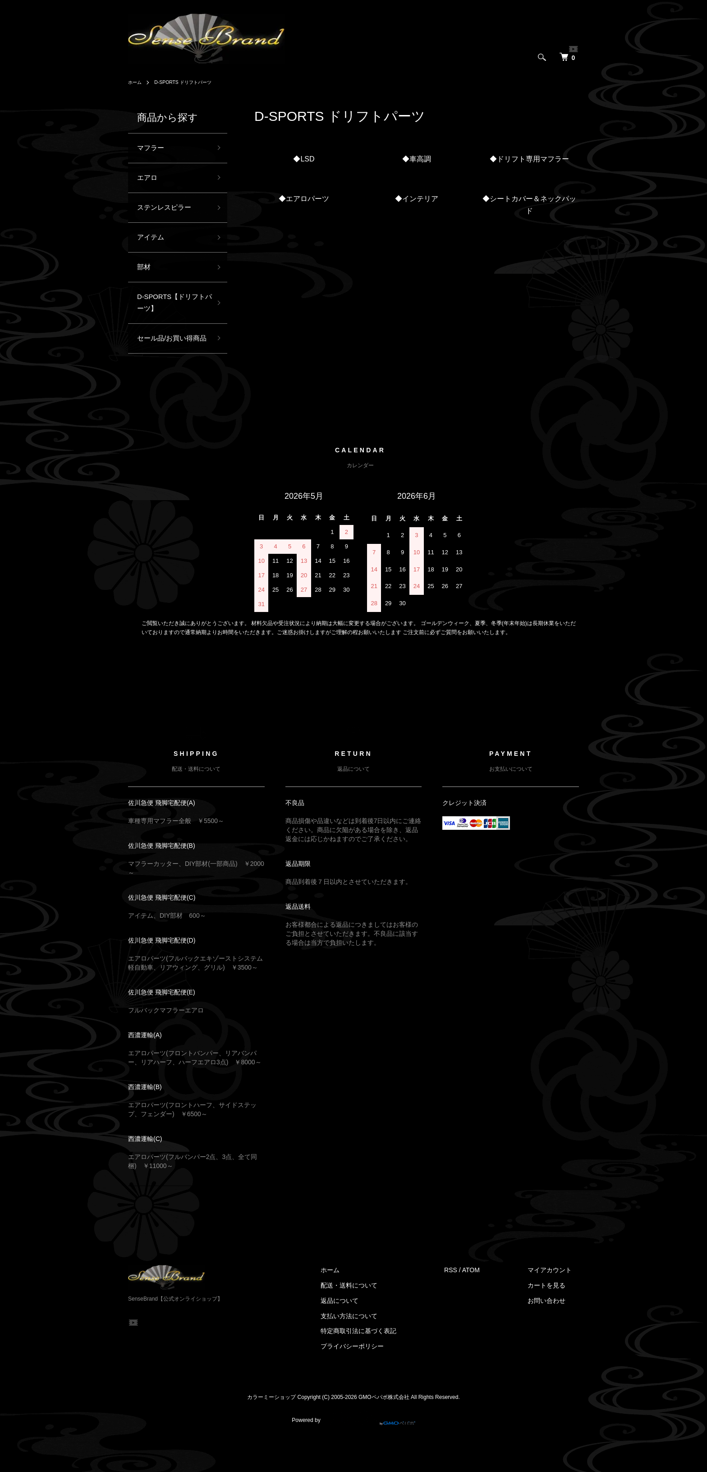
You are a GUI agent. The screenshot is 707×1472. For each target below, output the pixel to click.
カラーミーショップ (271, 1430)
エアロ (149, 181)
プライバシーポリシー (373, 1380)
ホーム (136, 82)
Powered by (353, 1450)
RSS (465, 1303)
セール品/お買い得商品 (170, 363)
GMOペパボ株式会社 (383, 1430)
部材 (145, 278)
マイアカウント (557, 1303)
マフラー (153, 149)
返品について (361, 1334)
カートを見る (554, 1318)
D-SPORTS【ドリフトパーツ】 (170, 317)
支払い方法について (370, 1349)
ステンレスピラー (169, 213)
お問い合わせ (554, 1334)
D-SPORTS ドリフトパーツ (190, 82)
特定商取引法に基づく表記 (380, 1364)
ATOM (485, 1303)
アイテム (153, 246)
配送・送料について (370, 1318)
